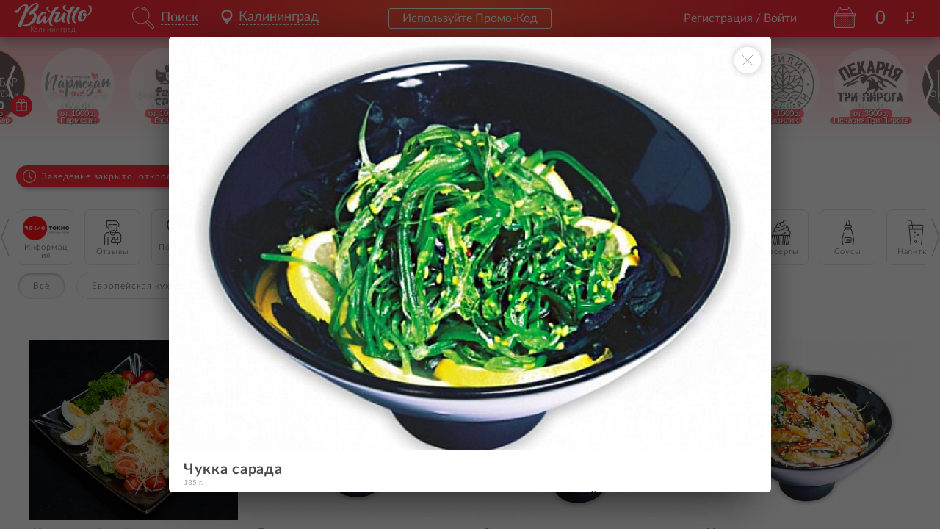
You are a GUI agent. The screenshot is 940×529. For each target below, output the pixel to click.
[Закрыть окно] (747, 60)
